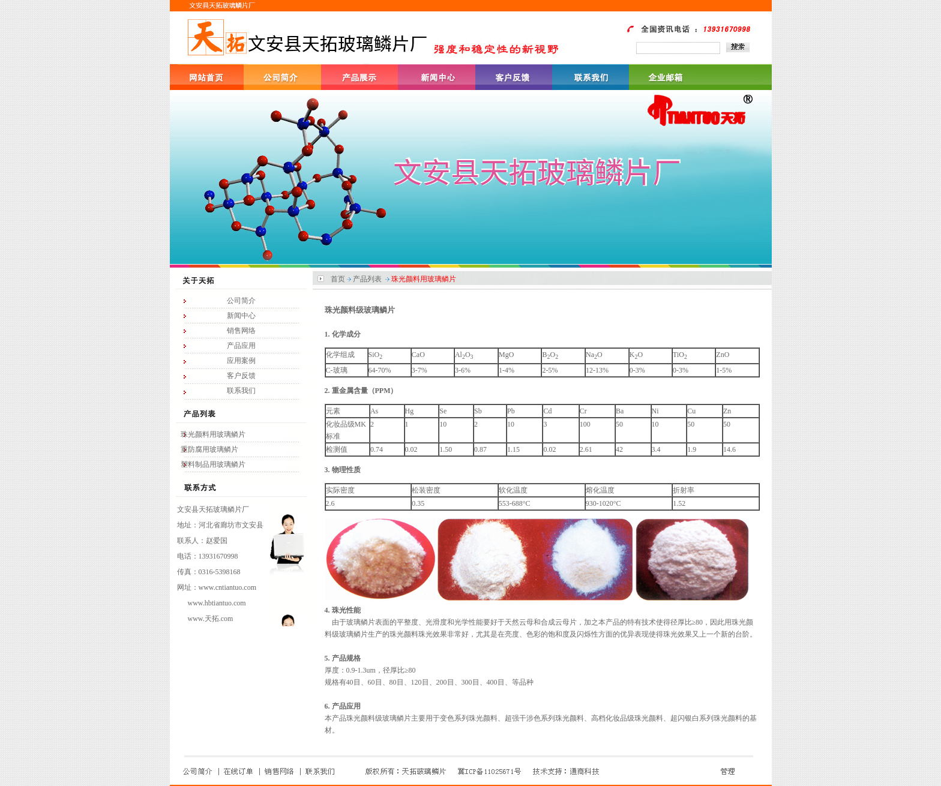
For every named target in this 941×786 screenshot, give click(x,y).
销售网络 (241, 330)
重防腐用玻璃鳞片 (209, 449)
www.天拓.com (210, 618)
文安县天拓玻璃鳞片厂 (213, 509)
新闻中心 (241, 315)
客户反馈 (241, 375)
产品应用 (241, 345)
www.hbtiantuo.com (217, 603)
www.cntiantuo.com (228, 587)
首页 (338, 279)
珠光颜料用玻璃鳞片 (213, 434)
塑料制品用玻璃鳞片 (213, 464)
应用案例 (241, 360)
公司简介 (241, 300)
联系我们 (241, 390)
